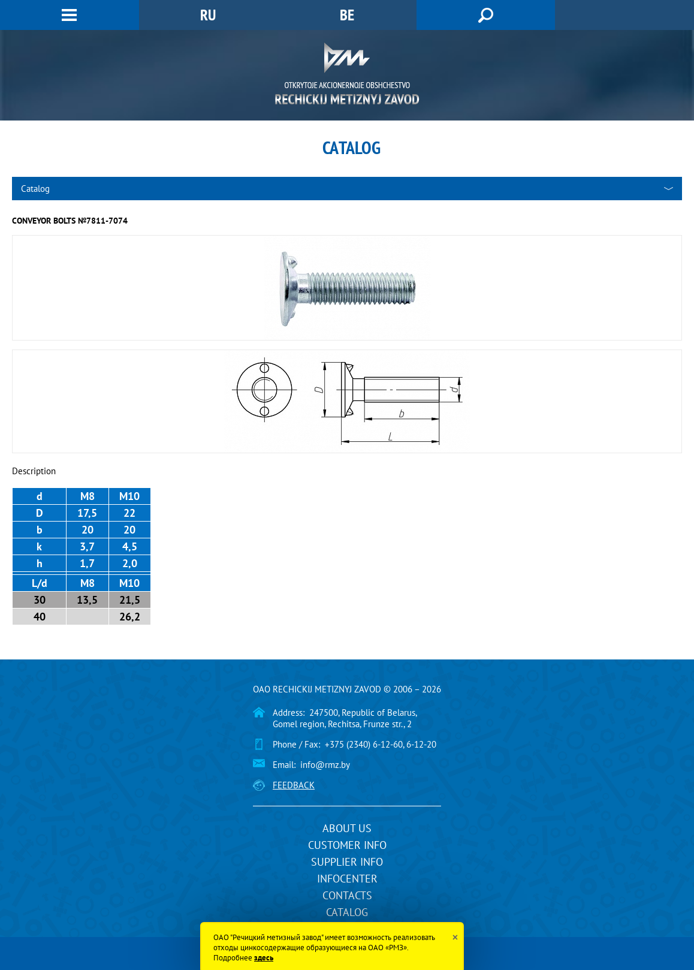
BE (347, 15)
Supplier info (347, 862)
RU (208, 15)
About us (347, 828)
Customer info (347, 845)
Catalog (347, 912)
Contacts (347, 895)
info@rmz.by (325, 764)
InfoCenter (347, 878)
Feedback (294, 785)
